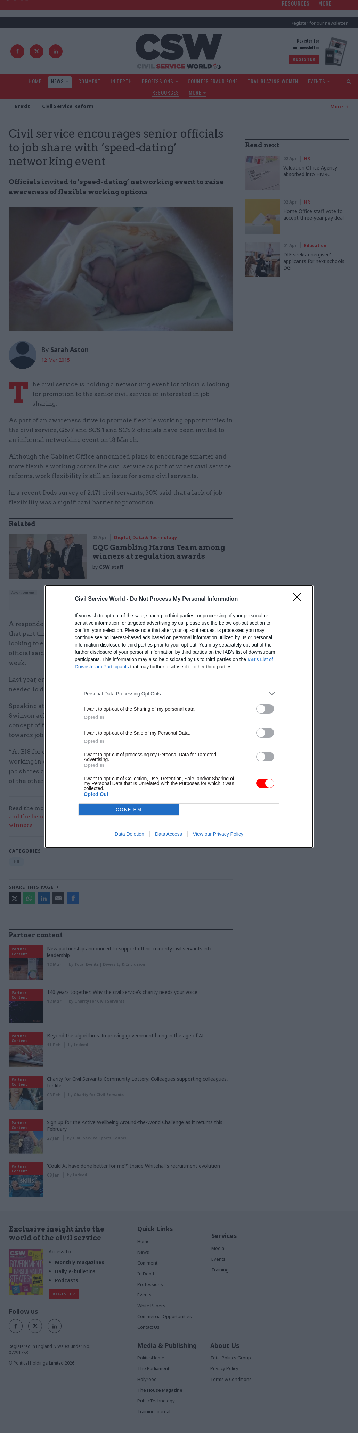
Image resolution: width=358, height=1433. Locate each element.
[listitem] (179, 693)
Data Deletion (129, 834)
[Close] (299, 599)
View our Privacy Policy (218, 834)
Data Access (168, 834)
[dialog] (179, 716)
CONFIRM (129, 809)
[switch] (265, 709)
